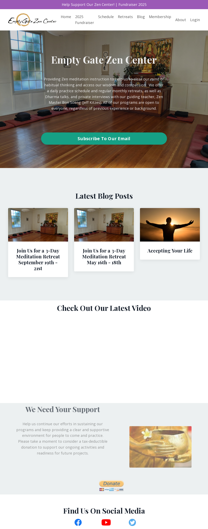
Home (66, 16)
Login (195, 19)
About (180, 19)
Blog (141, 16)
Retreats (125, 16)
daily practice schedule (69, 90)
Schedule (106, 16)
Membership (160, 16)
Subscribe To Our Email (104, 138)
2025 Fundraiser (84, 19)
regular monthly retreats (120, 90)
